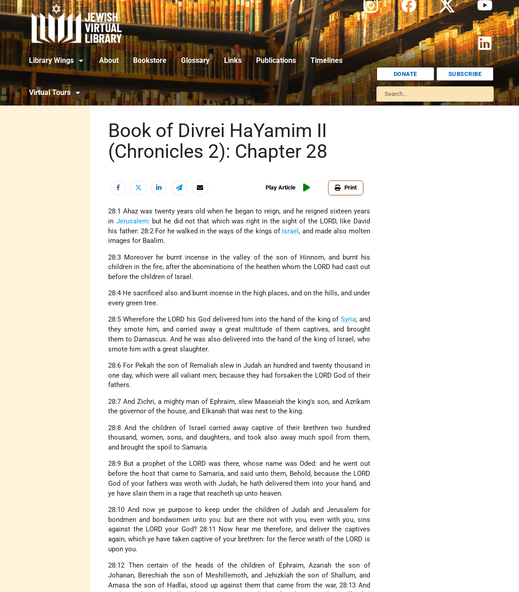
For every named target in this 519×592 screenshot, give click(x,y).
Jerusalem (132, 221)
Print (346, 187)
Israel (290, 231)
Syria (348, 319)
